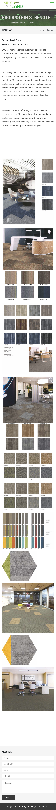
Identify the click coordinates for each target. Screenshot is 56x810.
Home (41, 30)
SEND (8, 797)
